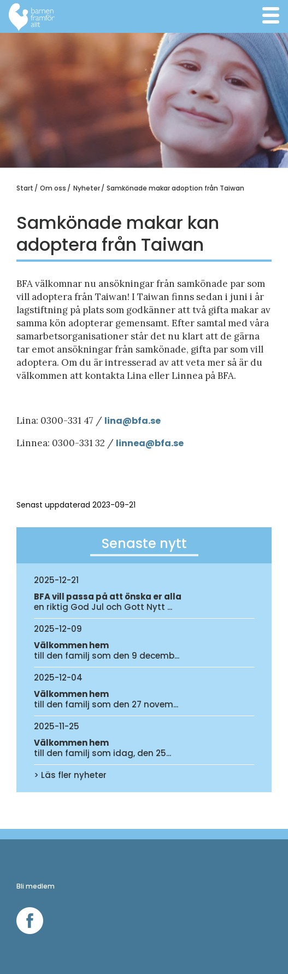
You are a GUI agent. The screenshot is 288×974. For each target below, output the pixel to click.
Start (24, 188)
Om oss (53, 188)
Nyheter (86, 188)
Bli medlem (35, 886)
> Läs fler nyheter (70, 775)
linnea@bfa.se (150, 443)
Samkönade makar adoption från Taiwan (175, 188)
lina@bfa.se (132, 420)
